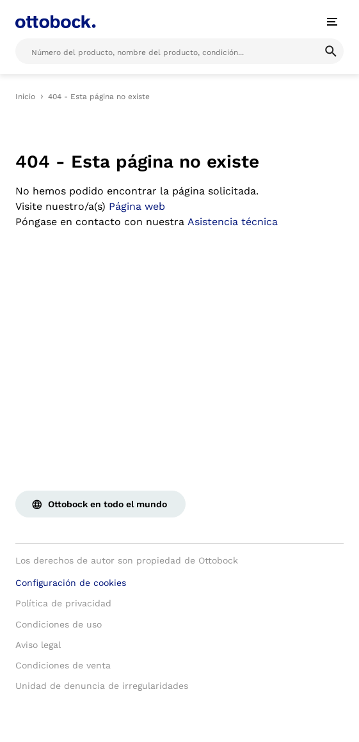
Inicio (25, 96)
